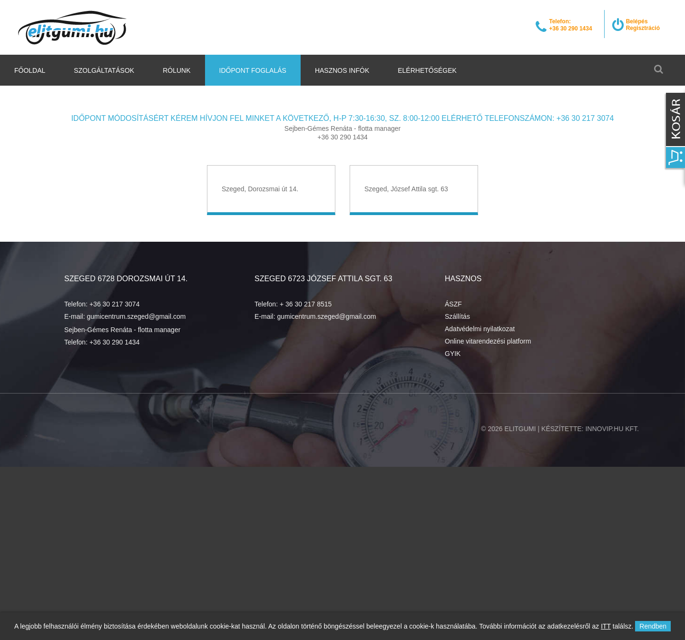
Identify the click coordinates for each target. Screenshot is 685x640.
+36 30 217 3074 (114, 304)
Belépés (637, 21)
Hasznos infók (342, 70)
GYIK (452, 353)
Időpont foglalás (252, 70)
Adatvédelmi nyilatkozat (480, 329)
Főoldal (29, 70)
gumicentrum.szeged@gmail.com (136, 316)
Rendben (652, 626)
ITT (606, 626)
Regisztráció (643, 28)
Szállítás (457, 316)
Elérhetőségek (427, 70)
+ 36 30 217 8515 (306, 304)
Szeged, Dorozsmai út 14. (260, 189)
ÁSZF (453, 304)
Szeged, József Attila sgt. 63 (406, 189)
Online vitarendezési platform (488, 341)
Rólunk (176, 70)
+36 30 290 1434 (114, 342)
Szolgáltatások (104, 70)
